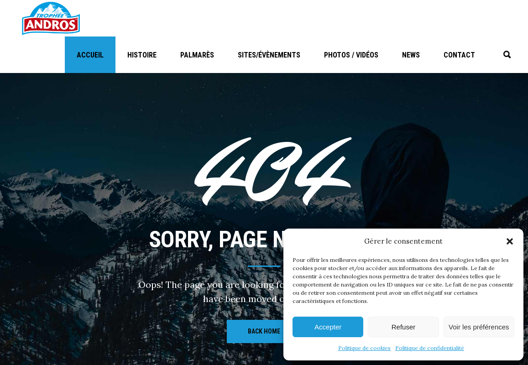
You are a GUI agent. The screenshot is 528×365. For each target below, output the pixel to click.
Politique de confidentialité (429, 347)
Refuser (404, 327)
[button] (509, 241)
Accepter (327, 327)
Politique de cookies (364, 347)
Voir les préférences (479, 327)
